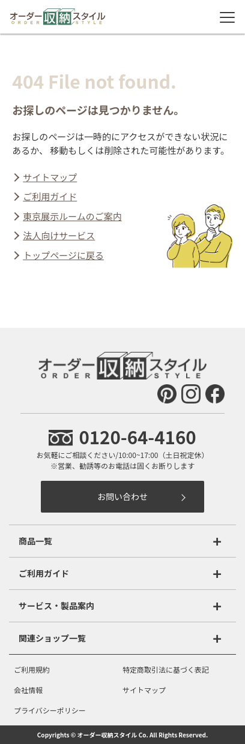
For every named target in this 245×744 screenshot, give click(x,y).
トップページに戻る (63, 255)
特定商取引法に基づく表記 (165, 669)
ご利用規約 (32, 669)
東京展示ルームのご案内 (72, 216)
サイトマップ (50, 177)
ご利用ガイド (50, 196)
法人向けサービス (59, 235)
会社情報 (28, 690)
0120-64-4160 (122, 436)
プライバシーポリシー (50, 710)
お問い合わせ (122, 496)
